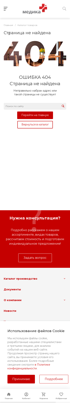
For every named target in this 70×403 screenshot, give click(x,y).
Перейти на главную (35, 115)
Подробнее (54, 379)
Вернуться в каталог (35, 124)
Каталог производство (20, 278)
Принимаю (21, 379)
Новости (10, 311)
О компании (12, 300)
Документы (12, 289)
